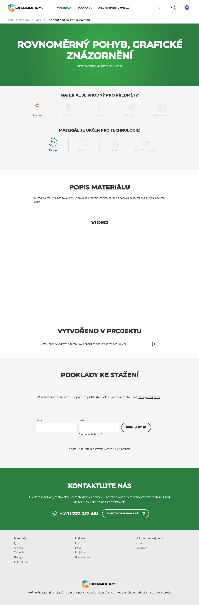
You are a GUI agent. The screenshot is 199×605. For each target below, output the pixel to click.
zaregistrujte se (149, 397)
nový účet (124, 449)
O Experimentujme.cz (113, 7)
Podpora (84, 7)
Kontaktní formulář (123, 513)
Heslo (82, 420)
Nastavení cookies (160, 592)
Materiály (64, 7)
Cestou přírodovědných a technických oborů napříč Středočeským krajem (83, 344)
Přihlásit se (136, 427)
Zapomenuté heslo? (90, 434)
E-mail (39, 420)
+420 (78, 514)
